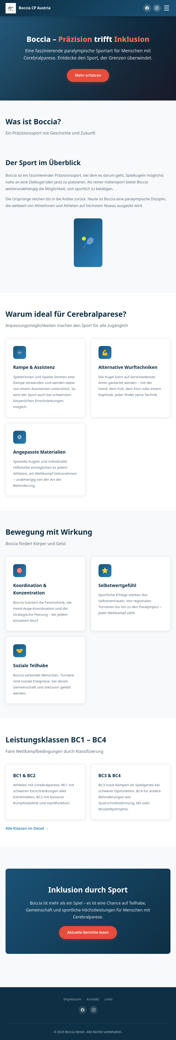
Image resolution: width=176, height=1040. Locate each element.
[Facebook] (147, 8)
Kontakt (93, 999)
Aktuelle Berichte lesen (88, 932)
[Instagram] (157, 8)
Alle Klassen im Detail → (27, 828)
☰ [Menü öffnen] (167, 8)
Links (108, 999)
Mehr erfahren (88, 75)
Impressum (72, 999)
